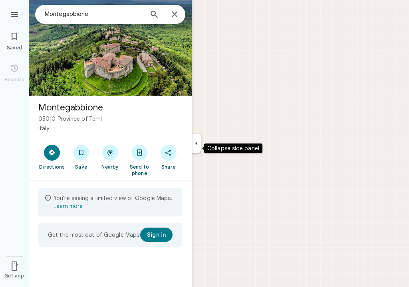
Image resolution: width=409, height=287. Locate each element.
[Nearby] (110, 156)
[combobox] (94, 14)
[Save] (81, 156)
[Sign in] (156, 234)
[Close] (174, 15)
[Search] (154, 15)
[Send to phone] (139, 160)
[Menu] (14, 13)
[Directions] (52, 156)
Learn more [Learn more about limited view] (68, 206)
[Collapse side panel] (196, 143)
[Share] (168, 156)
